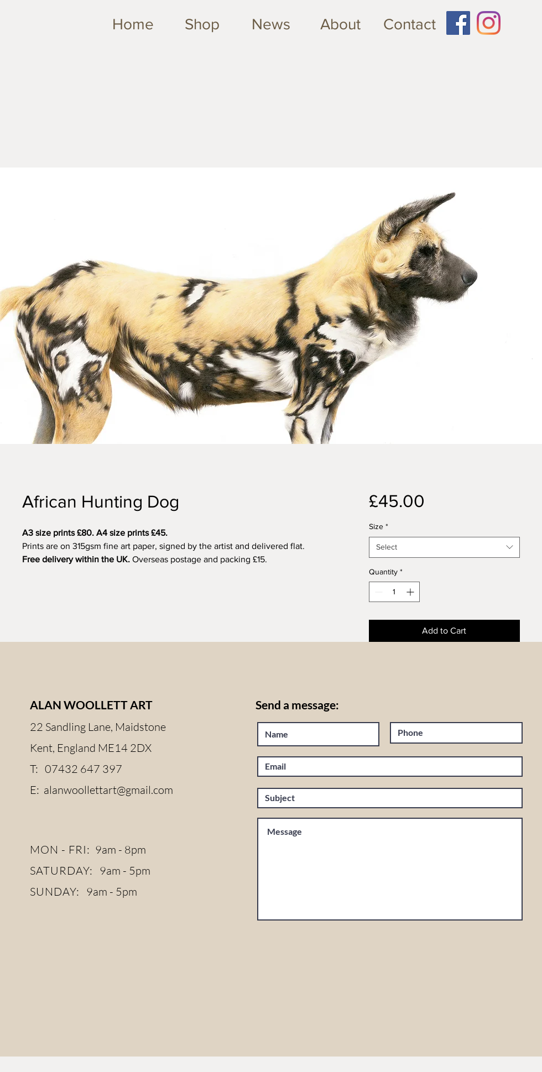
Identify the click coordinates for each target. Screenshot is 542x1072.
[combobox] (444, 547)
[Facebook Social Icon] (458, 23)
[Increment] (411, 592)
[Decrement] (377, 592)
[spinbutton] (394, 592)
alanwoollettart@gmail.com (108, 790)
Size (378, 526)
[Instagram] (489, 23)
